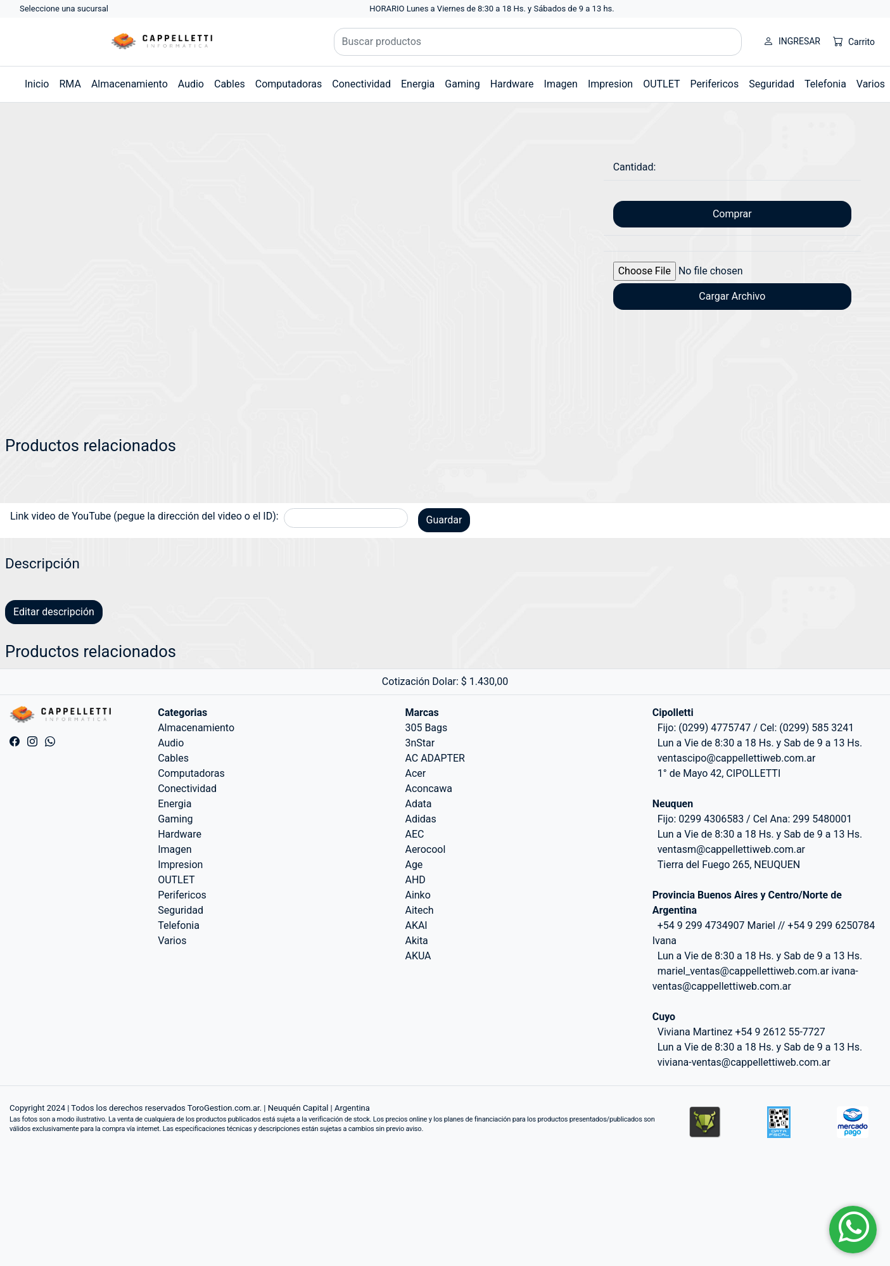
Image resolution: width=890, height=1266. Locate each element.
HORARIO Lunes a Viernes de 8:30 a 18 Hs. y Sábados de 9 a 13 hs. (491, 8)
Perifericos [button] (714, 84)
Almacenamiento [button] (129, 84)
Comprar (732, 214)
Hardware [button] (512, 84)
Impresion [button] (610, 84)
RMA (69, 84)
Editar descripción (53, 612)
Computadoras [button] (288, 84)
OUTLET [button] (661, 84)
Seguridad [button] (771, 84)
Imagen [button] (561, 84)
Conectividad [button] (361, 84)
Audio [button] (191, 84)
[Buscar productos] (538, 42)
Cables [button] (229, 84)
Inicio (37, 84)
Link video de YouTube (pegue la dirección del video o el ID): (144, 516)
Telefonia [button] (825, 84)
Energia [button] (418, 84)
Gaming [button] (462, 84)
